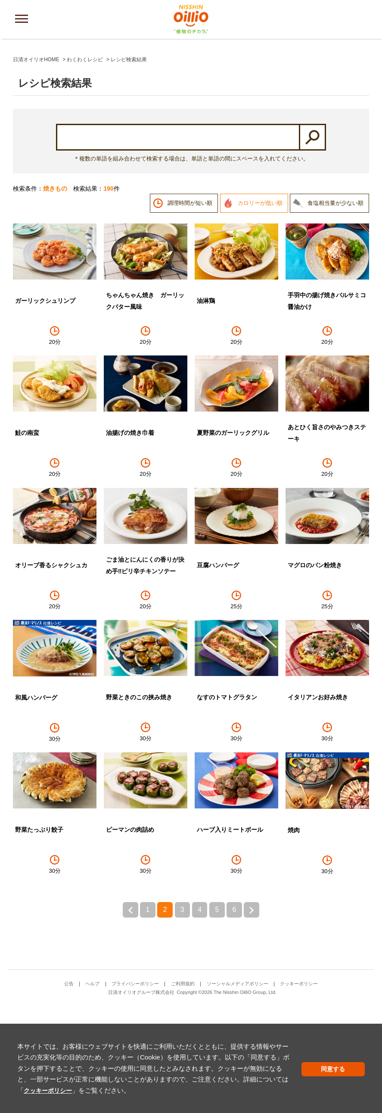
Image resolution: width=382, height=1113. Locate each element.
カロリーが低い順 (260, 308)
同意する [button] (344, 1069)
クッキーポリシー (237, 1079)
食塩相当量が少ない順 (335, 308)
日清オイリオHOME (36, 165)
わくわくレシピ (85, 165)
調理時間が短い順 (190, 308)
